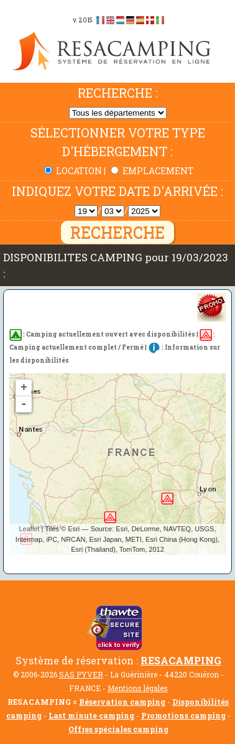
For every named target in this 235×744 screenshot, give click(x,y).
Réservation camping (122, 702)
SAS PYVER (81, 674)
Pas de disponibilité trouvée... (117, 463)
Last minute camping (91, 715)
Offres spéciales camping (118, 729)
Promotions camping (183, 715)
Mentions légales (138, 688)
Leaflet (29, 528)
